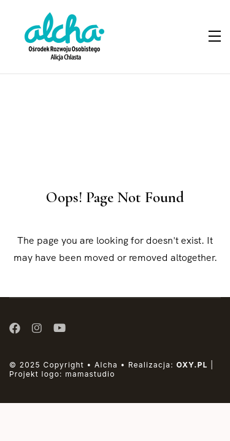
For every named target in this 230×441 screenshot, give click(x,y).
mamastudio (90, 374)
